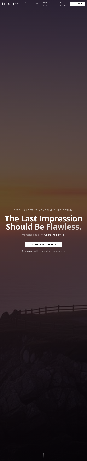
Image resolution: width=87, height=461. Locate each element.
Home (16, 4)
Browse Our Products (43, 244)
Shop (36, 4)
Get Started (77, 4)
